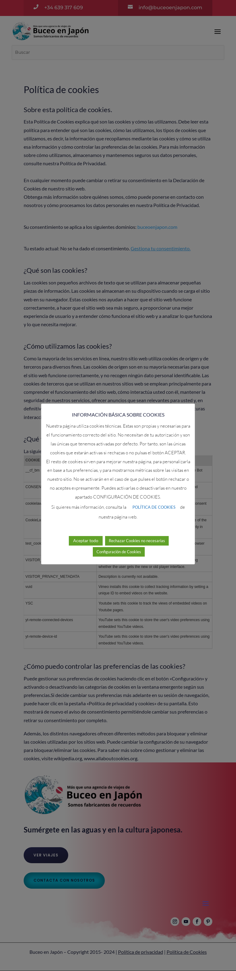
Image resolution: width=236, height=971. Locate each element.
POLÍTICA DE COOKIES (153, 498)
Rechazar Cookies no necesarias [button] (137, 532)
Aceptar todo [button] (85, 532)
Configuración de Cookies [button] (118, 543)
